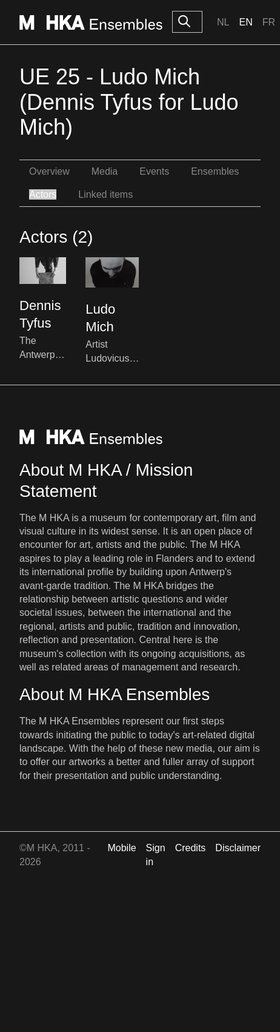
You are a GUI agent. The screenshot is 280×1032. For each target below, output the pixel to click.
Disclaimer (238, 848)
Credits (190, 848)
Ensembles (215, 171)
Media (105, 171)
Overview (49, 171)
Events (154, 171)
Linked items (105, 194)
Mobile (121, 848)
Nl (223, 22)
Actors (42, 194)
